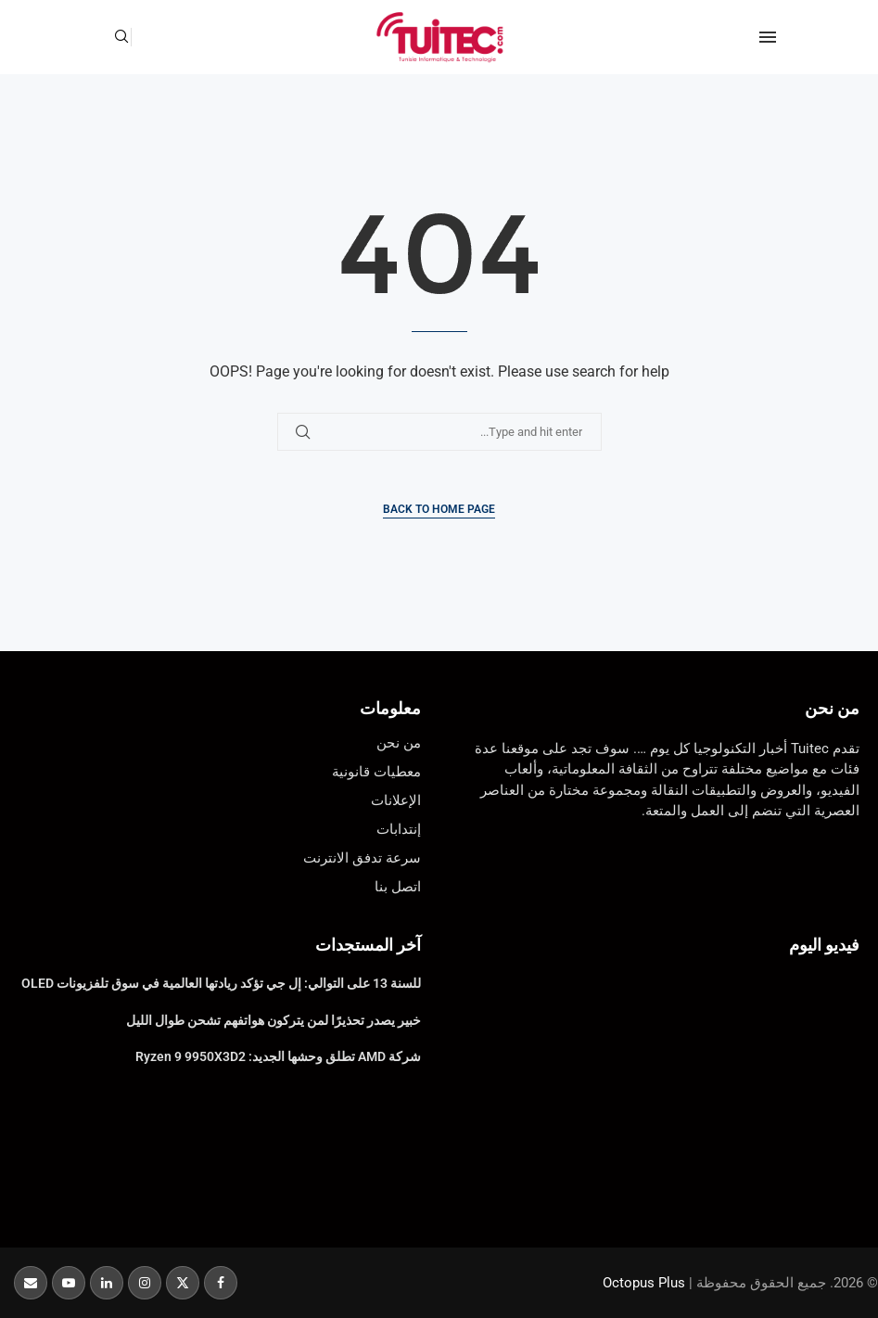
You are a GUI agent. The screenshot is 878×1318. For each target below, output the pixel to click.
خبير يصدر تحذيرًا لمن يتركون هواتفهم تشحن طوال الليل (273, 1020)
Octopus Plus (644, 1282)
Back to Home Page (439, 509)
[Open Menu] (767, 37)
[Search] (121, 37)
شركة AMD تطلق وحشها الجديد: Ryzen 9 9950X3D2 (278, 1056)
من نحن (832, 708)
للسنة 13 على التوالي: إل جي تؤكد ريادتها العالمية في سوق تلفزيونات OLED (221, 983)
